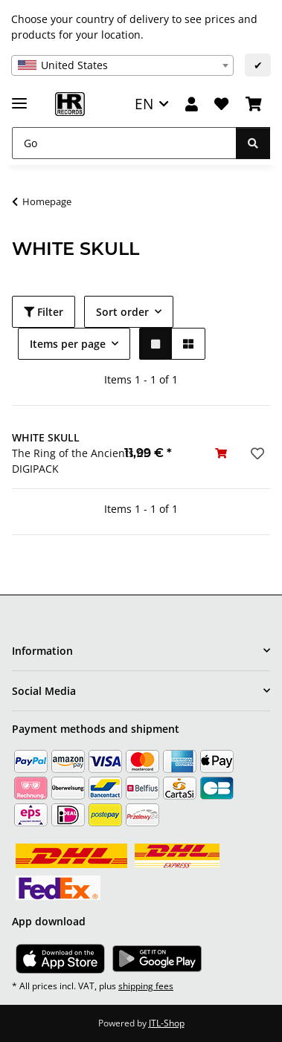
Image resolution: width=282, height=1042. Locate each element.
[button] (191, 104)
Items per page (68, 344)
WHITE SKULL (46, 437)
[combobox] (122, 65)
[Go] (124, 143)
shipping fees (145, 986)
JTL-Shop (167, 1023)
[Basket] (253, 104)
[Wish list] (221, 104)
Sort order (122, 312)
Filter (43, 312)
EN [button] (144, 104)
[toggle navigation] (19, 97)
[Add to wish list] (256, 453)
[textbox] (122, 65)
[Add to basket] (221, 453)
